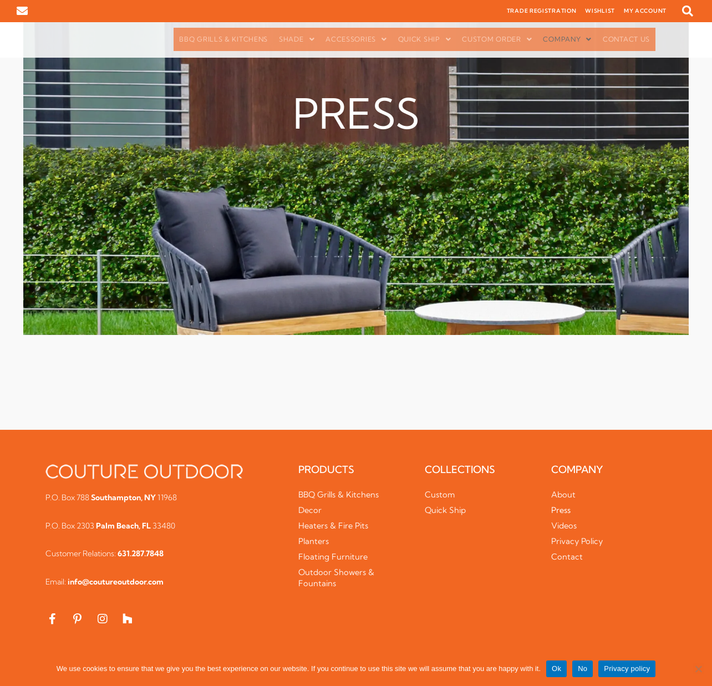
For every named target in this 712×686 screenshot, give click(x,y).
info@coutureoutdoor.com (116, 582)
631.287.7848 (141, 553)
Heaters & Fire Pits (334, 525)
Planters (314, 541)
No (582, 668)
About (563, 494)
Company (567, 39)
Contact (567, 556)
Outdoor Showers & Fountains (337, 577)
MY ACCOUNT (645, 10)
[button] (688, 11)
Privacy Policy (578, 541)
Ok (556, 668)
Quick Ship (424, 39)
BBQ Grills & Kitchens (223, 39)
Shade (296, 39)
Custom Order (497, 39)
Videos (564, 525)
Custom (440, 494)
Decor (310, 510)
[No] (698, 668)
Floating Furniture (334, 556)
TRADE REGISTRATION (542, 10)
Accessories (356, 39)
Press (561, 510)
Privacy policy (627, 668)
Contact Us (626, 39)
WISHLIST (600, 10)
